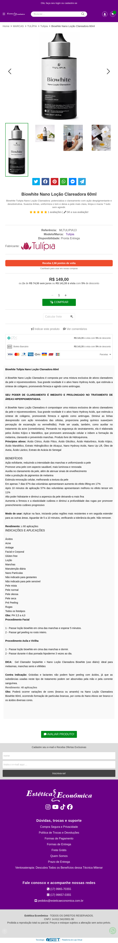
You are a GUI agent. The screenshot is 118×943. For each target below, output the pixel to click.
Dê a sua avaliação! (76, 212)
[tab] (59, 338)
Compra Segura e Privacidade (59, 826)
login (58, 3)
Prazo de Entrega (59, 861)
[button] (9, 71)
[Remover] (52, 295)
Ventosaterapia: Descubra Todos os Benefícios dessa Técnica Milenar (59, 867)
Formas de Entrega (59, 844)
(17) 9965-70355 (59, 889)
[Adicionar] (65, 295)
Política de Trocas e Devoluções (59, 832)
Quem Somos (59, 855)
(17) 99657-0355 (59, 894)
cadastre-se (71, 3)
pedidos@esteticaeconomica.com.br (59, 900)
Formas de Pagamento (59, 838)
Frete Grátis (59, 850)
